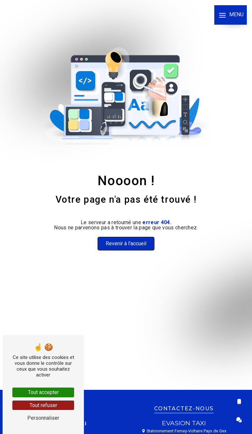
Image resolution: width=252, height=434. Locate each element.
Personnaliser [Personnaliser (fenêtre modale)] (43, 418)
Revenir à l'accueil (126, 243)
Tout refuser (43, 405)
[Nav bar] (230, 15)
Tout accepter (43, 392)
